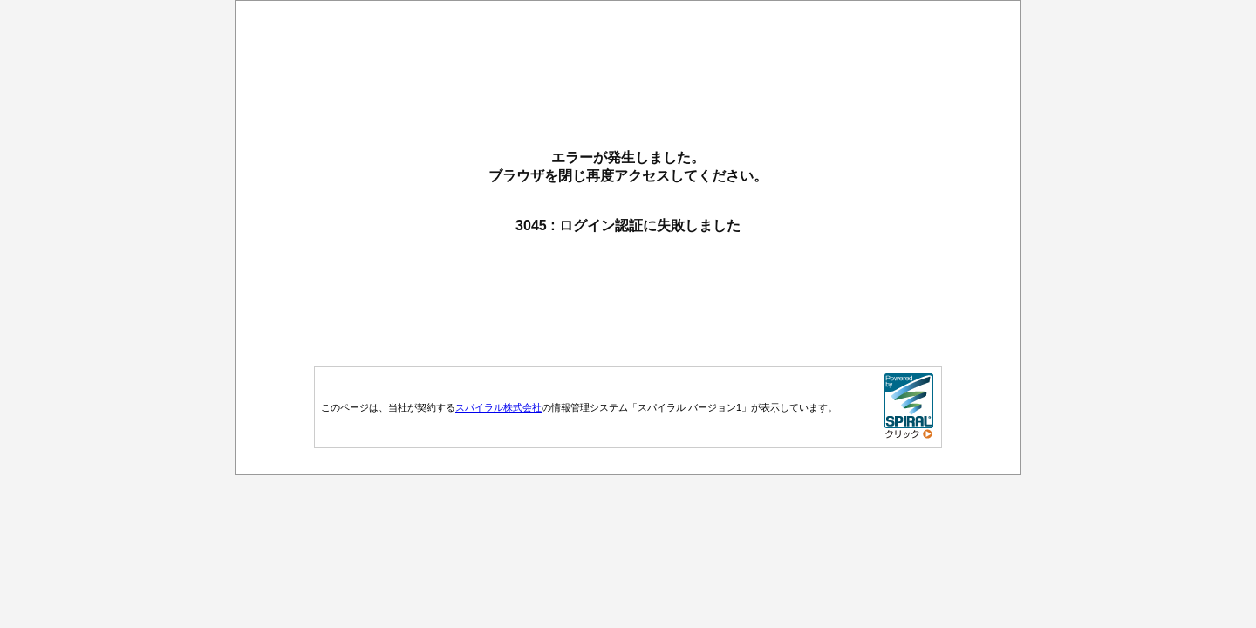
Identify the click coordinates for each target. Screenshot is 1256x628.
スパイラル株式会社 (498, 407)
